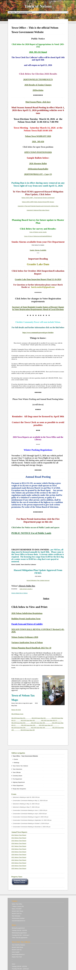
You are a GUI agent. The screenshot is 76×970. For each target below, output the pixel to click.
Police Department (18, 785)
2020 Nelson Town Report (18, 854)
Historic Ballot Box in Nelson (19, 593)
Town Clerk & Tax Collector (20, 766)
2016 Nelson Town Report (18, 843)
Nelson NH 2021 (16, 709)
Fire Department (17, 779)
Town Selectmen (17, 769)
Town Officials (17, 772)
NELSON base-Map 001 (21, 718)
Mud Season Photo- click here (38, 102)
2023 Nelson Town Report (18, 863)
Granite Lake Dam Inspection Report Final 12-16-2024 (38, 279)
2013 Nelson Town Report (18, 835)
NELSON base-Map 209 (28, 730)
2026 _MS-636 (38, 141)
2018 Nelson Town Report (18, 849)
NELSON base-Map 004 (21, 723)
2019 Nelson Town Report (18, 852)
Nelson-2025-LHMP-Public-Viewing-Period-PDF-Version (38, 202)
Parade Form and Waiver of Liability (27, 624)
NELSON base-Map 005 (41, 723)
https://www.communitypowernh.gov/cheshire (38, 332)
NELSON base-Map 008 (21, 727)
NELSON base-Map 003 (31, 720)
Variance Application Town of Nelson (27, 642)
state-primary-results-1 (26, 589)
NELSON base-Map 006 (30, 725)
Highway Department (19, 782)
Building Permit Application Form (25, 619)
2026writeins (38, 90)
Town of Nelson (38, 6)
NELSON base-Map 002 (42, 718)
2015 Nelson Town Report (18, 840)
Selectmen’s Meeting (19, 797)
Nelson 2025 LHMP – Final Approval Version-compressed (38, 197)
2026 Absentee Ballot (38, 163)
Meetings (16, 762)
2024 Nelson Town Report (18, 865)
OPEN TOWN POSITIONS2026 (38, 152)
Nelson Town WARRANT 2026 (38, 136)
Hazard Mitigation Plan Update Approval (38, 580)
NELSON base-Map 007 (49, 725)
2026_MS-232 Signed (38, 52)
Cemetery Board (17, 775)
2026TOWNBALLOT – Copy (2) (38, 174)
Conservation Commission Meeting (23, 800)
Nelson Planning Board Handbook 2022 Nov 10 (31, 648)
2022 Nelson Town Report (18, 860)
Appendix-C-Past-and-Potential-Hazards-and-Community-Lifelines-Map (38, 206)
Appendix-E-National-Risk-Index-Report (38, 210)
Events (16, 759)
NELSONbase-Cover (17, 714)
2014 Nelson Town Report (18, 838)
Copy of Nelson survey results (38, 232)
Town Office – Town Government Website (25, 756)
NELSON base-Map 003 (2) (51, 720)
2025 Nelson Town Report (18, 868)
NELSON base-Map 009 (41, 727)
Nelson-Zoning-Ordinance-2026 (24, 637)
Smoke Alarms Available (38, 250)
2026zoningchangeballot (38, 169)
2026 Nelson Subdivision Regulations (26, 613)
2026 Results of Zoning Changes (37, 85)
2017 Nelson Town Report (18, 846)
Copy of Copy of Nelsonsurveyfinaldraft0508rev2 (38, 236)
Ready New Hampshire (19, 789)
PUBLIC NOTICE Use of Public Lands (31, 533)
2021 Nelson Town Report (18, 857)
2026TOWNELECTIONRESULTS (38, 79)
